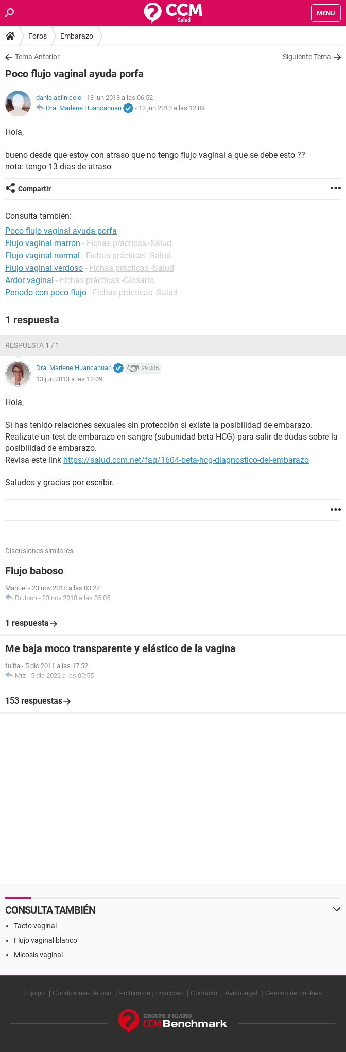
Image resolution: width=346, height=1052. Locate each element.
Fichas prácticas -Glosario (107, 280)
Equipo (34, 993)
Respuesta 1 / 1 (32, 345)
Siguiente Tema (307, 56)
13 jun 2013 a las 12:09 (172, 108)
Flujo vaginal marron (42, 243)
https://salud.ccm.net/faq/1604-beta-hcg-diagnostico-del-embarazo (186, 460)
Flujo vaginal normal (42, 255)
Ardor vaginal (29, 280)
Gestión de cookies (293, 993)
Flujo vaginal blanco (45, 940)
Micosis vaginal (38, 955)
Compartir (34, 189)
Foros (37, 36)
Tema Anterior (37, 56)
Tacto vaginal (35, 926)
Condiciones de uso (82, 993)
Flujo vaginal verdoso (44, 268)
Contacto (204, 993)
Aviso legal (241, 993)
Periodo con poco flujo (45, 292)
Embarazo (76, 36)
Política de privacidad (151, 993)
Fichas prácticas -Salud (128, 243)
